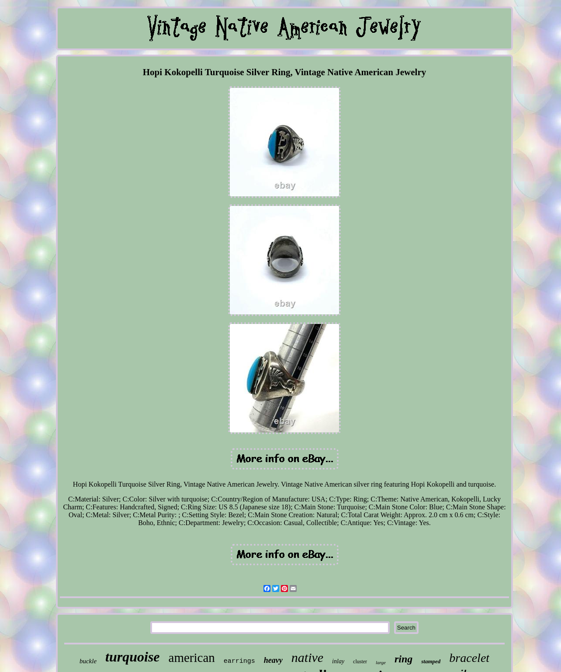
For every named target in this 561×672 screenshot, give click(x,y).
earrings (239, 661)
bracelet (469, 658)
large (381, 662)
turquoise (132, 657)
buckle (88, 661)
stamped (430, 661)
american (192, 658)
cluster (360, 661)
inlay (338, 661)
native (307, 657)
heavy (273, 660)
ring (403, 659)
